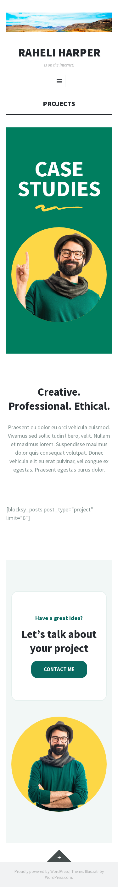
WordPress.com (58, 877)
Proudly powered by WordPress (41, 871)
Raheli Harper (59, 52)
